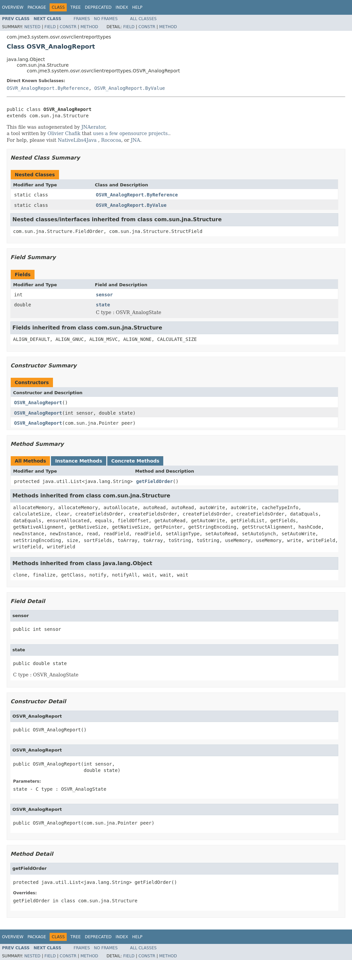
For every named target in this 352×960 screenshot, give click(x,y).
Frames (82, 18)
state (103, 304)
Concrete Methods (135, 461)
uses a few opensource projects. (131, 133)
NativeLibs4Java (77, 140)
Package (36, 7)
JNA (135, 140)
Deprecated (98, 7)
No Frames (106, 18)
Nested (32, 26)
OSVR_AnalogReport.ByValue (129, 88)
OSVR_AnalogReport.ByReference (48, 88)
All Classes (143, 18)
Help (137, 7)
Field (50, 26)
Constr (68, 26)
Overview (12, 7)
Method (89, 26)
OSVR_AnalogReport (38, 402)
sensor (104, 294)
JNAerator (93, 127)
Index (122, 7)
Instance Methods (78, 461)
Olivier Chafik (64, 133)
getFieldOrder (154, 481)
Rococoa (111, 140)
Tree (75, 7)
